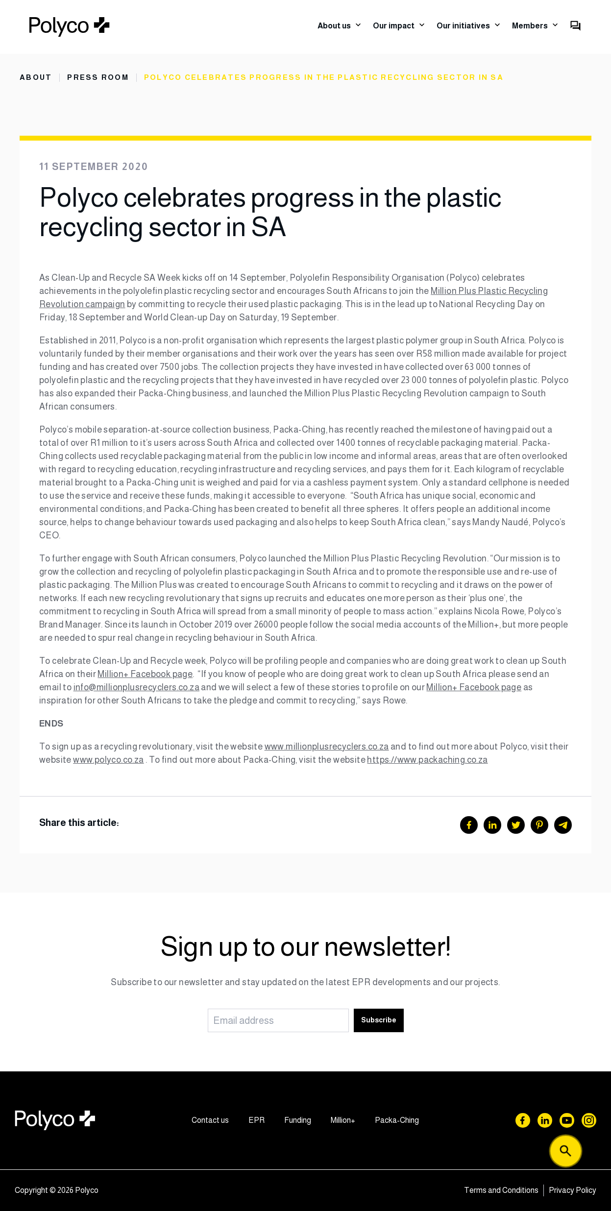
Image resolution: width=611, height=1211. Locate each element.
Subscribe (378, 1020)
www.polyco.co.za (108, 760)
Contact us (210, 1120)
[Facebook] (469, 825)
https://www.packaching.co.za (427, 760)
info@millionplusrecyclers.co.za (136, 687)
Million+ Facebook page (145, 674)
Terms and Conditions (501, 1190)
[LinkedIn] (492, 825)
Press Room (98, 77)
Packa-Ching (397, 1120)
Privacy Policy (572, 1190)
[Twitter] (516, 825)
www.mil (281, 746)
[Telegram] (563, 825)
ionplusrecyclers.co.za (344, 746)
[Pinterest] (539, 825)
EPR (256, 1120)
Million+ (343, 1120)
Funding (297, 1120)
